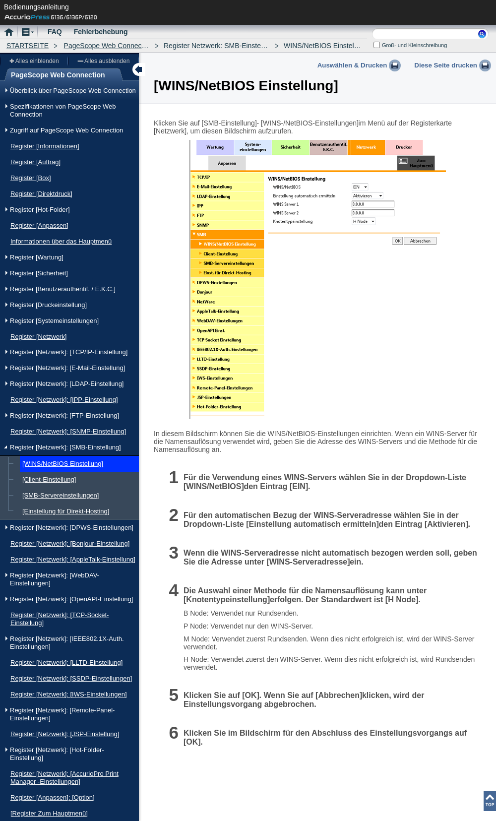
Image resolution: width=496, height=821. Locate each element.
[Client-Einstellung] (49, 479)
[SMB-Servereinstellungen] (60, 495)
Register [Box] (30, 178)
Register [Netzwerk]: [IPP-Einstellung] (64, 399)
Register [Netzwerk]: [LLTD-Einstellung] (66, 662)
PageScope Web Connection (108, 46)
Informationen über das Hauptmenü (61, 241)
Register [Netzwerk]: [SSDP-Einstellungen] (71, 678)
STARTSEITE (27, 46)
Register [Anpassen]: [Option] (52, 797)
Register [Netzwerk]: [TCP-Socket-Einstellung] (59, 619)
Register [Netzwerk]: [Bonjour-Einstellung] (69, 543)
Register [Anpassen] (39, 225)
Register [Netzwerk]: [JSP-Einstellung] (64, 734)
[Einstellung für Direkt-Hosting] (65, 511)
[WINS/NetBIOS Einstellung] (62, 463)
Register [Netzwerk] (38, 336)
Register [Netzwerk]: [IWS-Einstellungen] (68, 694)
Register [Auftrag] (35, 162)
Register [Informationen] (44, 146)
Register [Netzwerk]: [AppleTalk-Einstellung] (72, 559)
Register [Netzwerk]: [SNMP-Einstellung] (68, 431)
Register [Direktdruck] (41, 193)
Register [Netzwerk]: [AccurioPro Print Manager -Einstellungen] (64, 777)
